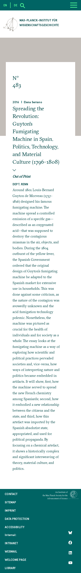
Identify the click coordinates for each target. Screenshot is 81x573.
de (15, 5)
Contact (11, 494)
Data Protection (17, 519)
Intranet (11, 543)
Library (10, 568)
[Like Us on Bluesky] (70, 532)
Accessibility (14, 527)
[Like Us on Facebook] (70, 542)
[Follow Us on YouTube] (70, 563)
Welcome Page (15, 560)
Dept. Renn (20, 184)
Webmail (11, 551)
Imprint (10, 510)
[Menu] (73, 5)
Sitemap (10, 502)
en (5, 5)
